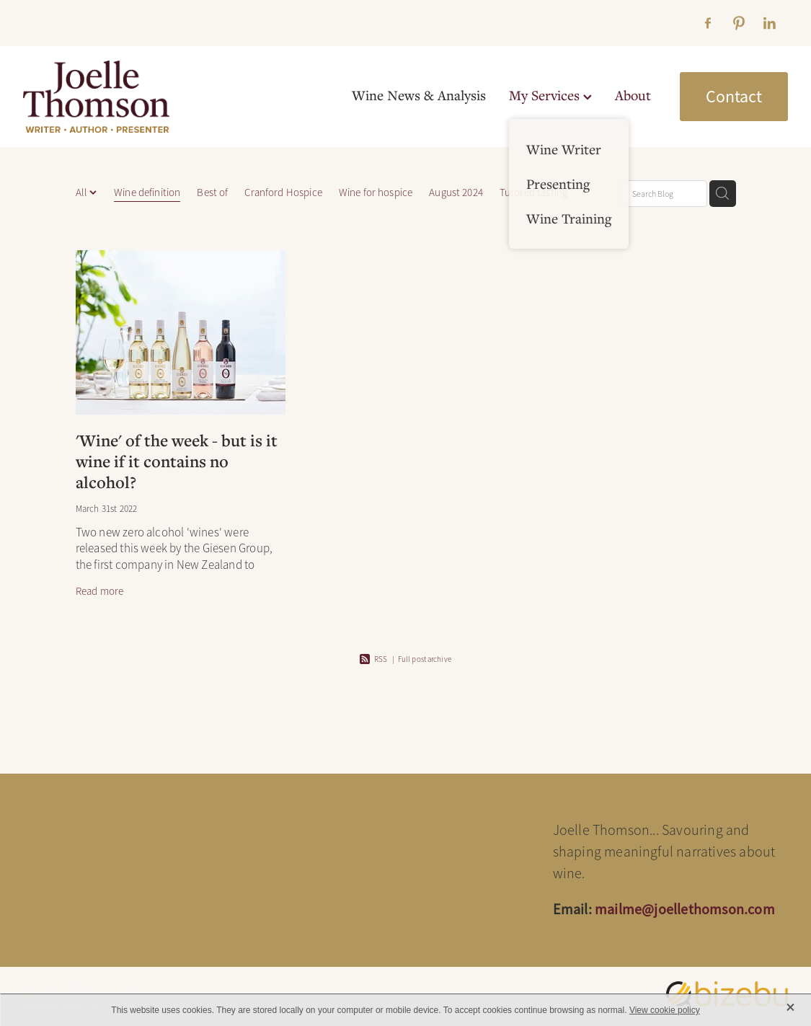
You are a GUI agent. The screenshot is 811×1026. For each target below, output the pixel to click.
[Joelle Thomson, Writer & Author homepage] (99, 97)
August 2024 (456, 192)
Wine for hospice (375, 192)
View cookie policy (664, 1010)
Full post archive (424, 659)
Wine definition (147, 192)
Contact (734, 96)
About (633, 95)
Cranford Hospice (283, 192)
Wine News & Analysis (419, 95)
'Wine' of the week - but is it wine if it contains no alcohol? (177, 461)
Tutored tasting (533, 192)
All (83, 192)
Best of (212, 192)
